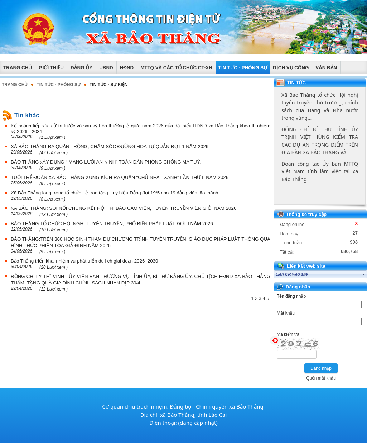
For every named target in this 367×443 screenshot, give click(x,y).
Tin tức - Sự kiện (108, 84)
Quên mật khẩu (321, 378)
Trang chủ (15, 84)
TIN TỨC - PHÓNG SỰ (59, 84)
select (364, 274)
